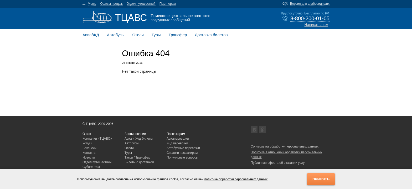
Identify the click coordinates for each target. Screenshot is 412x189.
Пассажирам (176, 134)
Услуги (87, 143)
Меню (92, 4)
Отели (137, 35)
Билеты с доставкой (139, 162)
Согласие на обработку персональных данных (284, 146)
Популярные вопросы (182, 157)
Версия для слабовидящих (309, 4)
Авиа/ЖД (91, 35)
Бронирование (135, 134)
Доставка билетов (211, 35)
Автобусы (116, 35)
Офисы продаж (111, 4)
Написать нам (316, 25)
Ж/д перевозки (177, 143)
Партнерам (167, 4)
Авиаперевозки (178, 138)
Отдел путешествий (141, 4)
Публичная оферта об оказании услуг (278, 163)
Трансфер (178, 35)
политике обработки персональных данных (236, 179)
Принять (320, 179)
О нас (87, 134)
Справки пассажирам (182, 153)
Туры (156, 35)
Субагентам (91, 167)
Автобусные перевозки (183, 148)
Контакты (89, 153)
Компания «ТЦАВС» (97, 138)
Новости (89, 157)
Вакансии (89, 148)
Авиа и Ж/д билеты (139, 138)
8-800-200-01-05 (309, 18)
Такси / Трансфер (137, 157)
